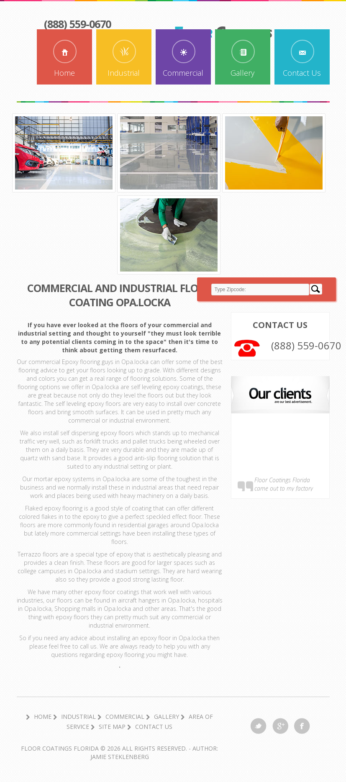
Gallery (242, 73)
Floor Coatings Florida (60, 748)
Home (64, 73)
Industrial (124, 73)
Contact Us (302, 73)
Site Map (112, 727)
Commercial (183, 73)
